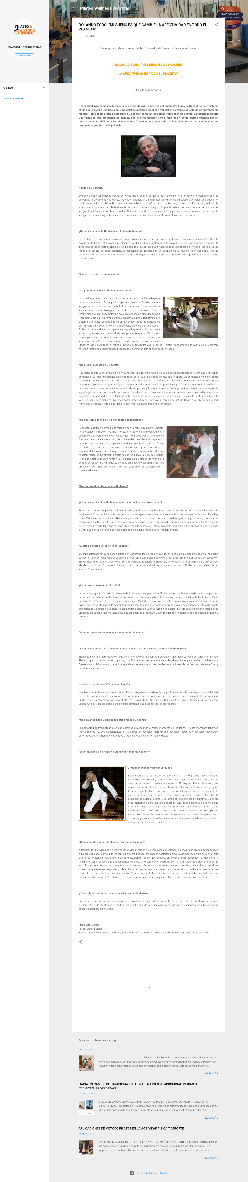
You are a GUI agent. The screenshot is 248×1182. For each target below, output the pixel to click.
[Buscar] (223, 9)
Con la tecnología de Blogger (148, 1173)
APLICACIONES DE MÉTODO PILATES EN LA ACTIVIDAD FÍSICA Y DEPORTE (131, 1128)
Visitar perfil (24, 55)
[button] (216, 25)
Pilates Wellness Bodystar (104, 8)
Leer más (211, 1073)
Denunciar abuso (13, 98)
